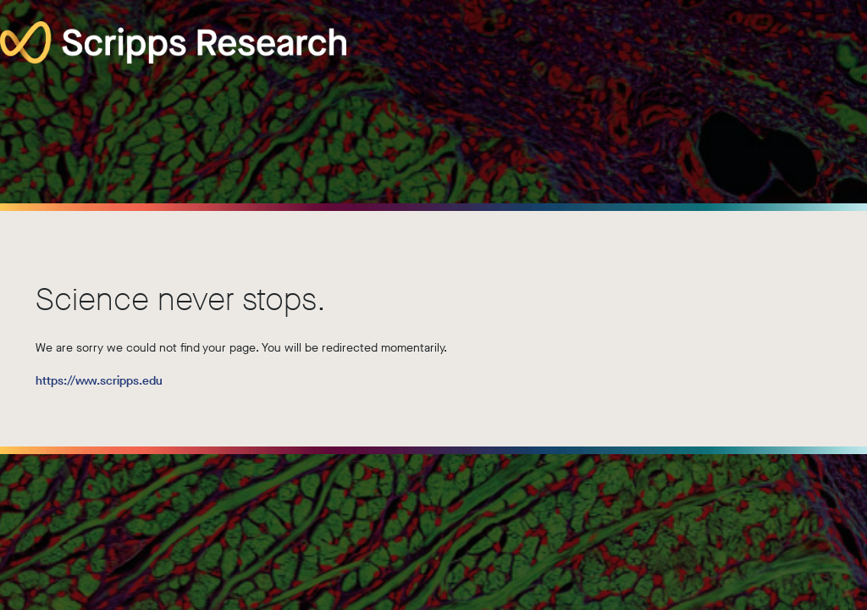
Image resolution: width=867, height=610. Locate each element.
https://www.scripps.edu (99, 381)
